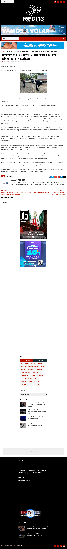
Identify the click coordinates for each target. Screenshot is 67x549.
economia (23, 384)
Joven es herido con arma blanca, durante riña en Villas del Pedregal (37, 417)
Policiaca (30, 378)
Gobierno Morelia (37, 372)
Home (4, 51)
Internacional (24, 375)
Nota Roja (23, 378)
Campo (27, 363)
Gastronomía (31, 369)
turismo (36, 384)
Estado (43, 366)
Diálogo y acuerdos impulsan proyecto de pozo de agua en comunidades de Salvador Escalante (37, 404)
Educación (23, 366)
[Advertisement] (33, 279)
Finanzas (22, 369)
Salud (36, 378)
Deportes (39, 363)
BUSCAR (40, 360)
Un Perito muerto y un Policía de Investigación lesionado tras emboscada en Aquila (37, 411)
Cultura (33, 363)
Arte (21, 363)
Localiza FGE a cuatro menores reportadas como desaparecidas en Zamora (37, 424)
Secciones (26, 360)
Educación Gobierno (33, 366)
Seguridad (9, 51)
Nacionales (40, 375)
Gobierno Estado (25, 372)
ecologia (36, 381)
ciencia (30, 381)
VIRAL (20, 546)
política (30, 384)
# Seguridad (9, 176)
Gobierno (39, 369)
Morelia (33, 375)
